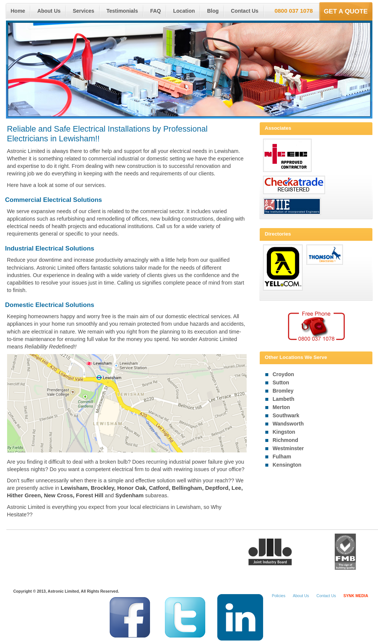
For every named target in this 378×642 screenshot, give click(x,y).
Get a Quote (346, 11)
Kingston (284, 432)
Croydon (283, 374)
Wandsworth (288, 424)
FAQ (155, 11)
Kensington (287, 465)
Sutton (281, 382)
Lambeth (283, 399)
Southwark (286, 415)
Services (83, 11)
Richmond (285, 440)
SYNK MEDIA (355, 595)
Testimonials (122, 11)
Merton (281, 407)
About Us (48, 11)
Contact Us (245, 11)
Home (18, 11)
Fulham (282, 457)
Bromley (283, 391)
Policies (278, 595)
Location (184, 11)
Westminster (288, 448)
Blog (213, 11)
